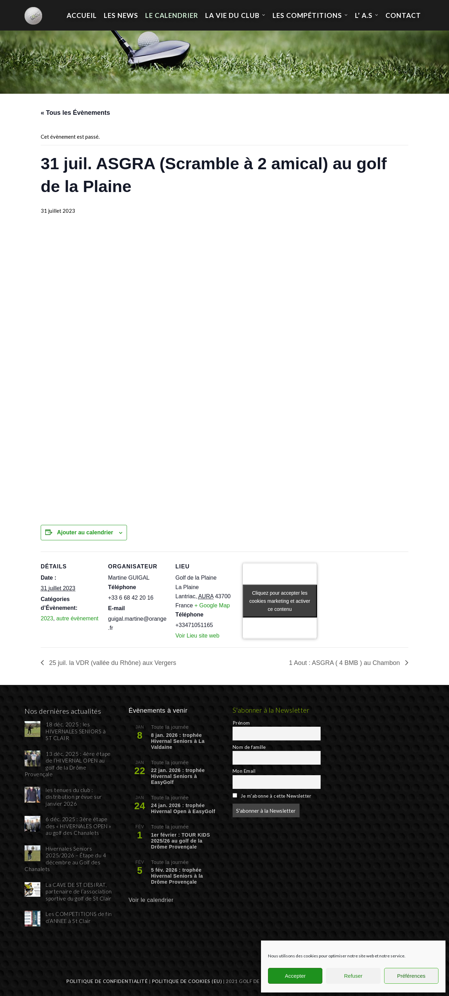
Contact (403, 15)
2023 (47, 618)
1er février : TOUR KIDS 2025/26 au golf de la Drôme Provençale (180, 841)
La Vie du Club (232, 15)
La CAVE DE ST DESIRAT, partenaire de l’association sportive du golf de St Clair (79, 892)
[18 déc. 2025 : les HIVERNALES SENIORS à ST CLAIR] (32, 729)
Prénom (241, 723)
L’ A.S (364, 15)
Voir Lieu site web (197, 636)
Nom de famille (249, 747)
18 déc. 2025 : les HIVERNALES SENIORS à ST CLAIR (76, 731)
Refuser (353, 976)
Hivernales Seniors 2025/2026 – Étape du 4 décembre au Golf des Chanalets (65, 858)
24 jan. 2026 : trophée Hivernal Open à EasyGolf (183, 808)
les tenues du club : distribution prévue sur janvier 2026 (74, 797)
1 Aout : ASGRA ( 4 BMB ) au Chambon (345, 662)
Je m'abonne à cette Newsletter (272, 796)
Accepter (295, 976)
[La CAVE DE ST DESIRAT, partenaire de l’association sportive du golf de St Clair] (32, 889)
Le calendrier (171, 15)
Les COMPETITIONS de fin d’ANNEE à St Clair (79, 917)
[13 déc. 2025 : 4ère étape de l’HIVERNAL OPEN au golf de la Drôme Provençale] (32, 758)
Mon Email (244, 771)
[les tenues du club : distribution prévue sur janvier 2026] (32, 795)
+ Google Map (212, 605)
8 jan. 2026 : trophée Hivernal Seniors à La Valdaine (178, 741)
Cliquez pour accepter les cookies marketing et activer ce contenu (279, 601)
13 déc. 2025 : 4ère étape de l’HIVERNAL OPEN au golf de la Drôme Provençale (68, 764)
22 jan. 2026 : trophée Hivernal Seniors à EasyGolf (178, 776)
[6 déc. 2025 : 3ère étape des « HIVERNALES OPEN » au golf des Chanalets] (32, 824)
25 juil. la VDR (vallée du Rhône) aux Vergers (111, 662)
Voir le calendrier (150, 900)
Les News (121, 15)
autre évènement (77, 618)
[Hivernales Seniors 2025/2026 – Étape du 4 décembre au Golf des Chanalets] (32, 853)
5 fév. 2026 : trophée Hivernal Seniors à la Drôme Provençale (177, 876)
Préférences (411, 976)
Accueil (82, 15)
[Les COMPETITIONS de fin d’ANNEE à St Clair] (32, 918)
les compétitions (307, 15)
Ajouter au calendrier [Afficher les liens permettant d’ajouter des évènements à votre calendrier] (85, 532)
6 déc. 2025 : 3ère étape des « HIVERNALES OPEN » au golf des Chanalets (79, 826)
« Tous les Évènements (75, 112)
